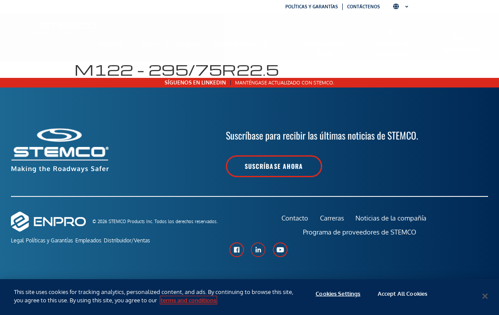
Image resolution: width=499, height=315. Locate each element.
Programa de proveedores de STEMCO (360, 241)
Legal (17, 241)
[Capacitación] (459, 36)
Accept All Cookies (402, 296)
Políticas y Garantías (56, 241)
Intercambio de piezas (324, 48)
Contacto (293, 221)
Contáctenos (363, 6)
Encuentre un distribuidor (391, 48)
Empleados (101, 241)
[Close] (485, 296)
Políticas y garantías (311, 6)
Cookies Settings (338, 296)
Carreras (332, 221)
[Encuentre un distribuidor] (391, 31)
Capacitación (460, 48)
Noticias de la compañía (392, 221)
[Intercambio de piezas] (324, 31)
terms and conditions (188, 300)
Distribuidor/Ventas (146, 241)
